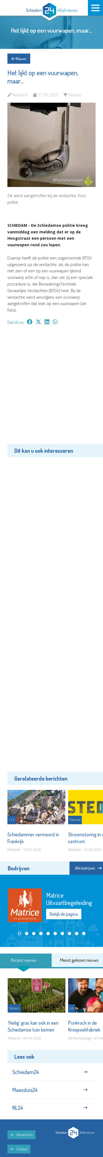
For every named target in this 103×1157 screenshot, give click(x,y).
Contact (19, 1149)
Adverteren (21, 1134)
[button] (19, 933)
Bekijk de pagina (64, 914)
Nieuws (19, 58)
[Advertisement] (51, 388)
